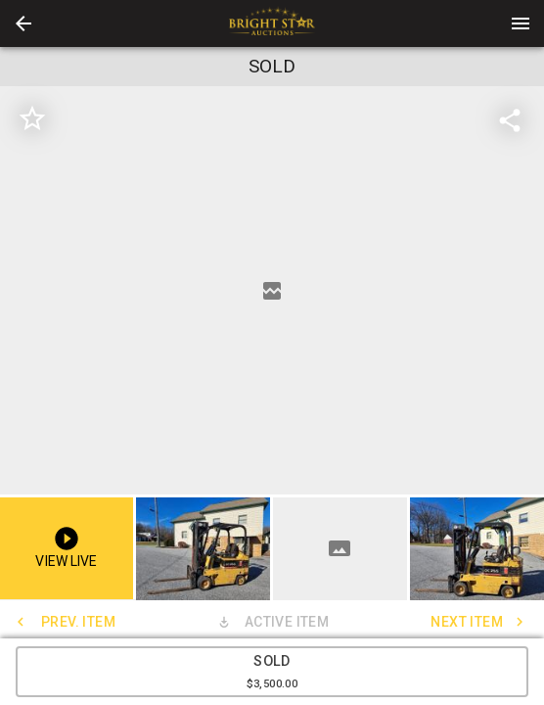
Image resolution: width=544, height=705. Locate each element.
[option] (272, 290)
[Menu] (520, 23)
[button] (23, 23)
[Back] (23, 23)
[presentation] (272, 23)
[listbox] (272, 290)
